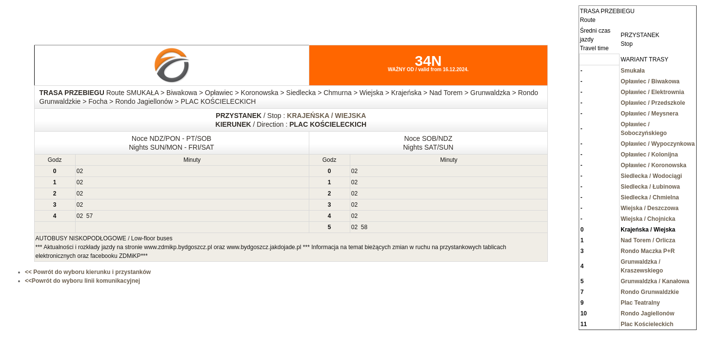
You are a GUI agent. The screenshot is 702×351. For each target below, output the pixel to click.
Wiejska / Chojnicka (648, 218)
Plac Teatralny (640, 302)
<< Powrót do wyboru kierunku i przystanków (88, 272)
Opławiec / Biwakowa (650, 81)
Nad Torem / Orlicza (648, 240)
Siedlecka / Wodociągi (651, 176)
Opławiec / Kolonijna (649, 154)
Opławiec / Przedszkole (653, 102)
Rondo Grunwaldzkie (650, 292)
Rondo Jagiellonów (647, 313)
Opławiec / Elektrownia (652, 92)
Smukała (632, 70)
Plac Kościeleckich (647, 324)
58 (364, 227)
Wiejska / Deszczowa (650, 208)
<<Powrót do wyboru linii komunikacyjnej (82, 280)
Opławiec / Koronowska (653, 165)
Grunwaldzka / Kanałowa (655, 281)
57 (89, 216)
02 (80, 171)
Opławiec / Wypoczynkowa (658, 143)
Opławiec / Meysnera (649, 113)
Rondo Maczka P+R (648, 251)
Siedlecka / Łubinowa (650, 186)
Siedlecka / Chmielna (650, 197)
